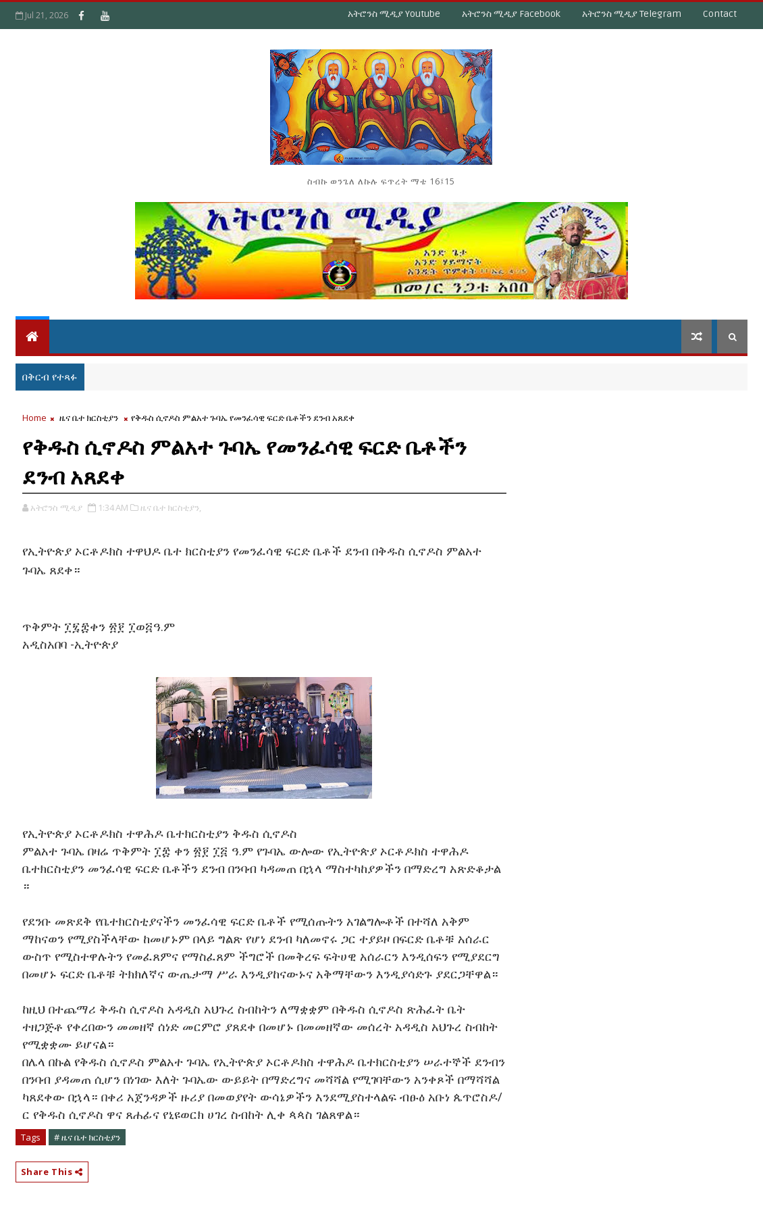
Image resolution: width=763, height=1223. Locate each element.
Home (34, 417)
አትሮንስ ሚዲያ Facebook (511, 14)
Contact (720, 14)
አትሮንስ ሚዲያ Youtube (394, 14)
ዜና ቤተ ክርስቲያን (88, 417)
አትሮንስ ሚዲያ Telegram (631, 14)
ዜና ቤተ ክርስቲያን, (170, 507)
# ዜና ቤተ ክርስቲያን (87, 1137)
